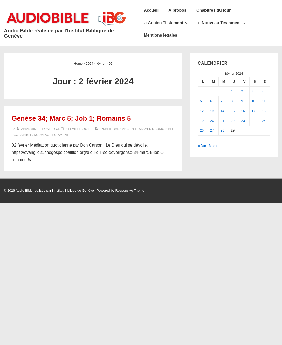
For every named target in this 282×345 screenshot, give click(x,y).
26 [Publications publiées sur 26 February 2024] (201, 130)
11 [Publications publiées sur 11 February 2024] (263, 101)
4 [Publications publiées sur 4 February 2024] (263, 91)
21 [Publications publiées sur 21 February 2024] (222, 121)
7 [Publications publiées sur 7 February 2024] (221, 101)
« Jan (202, 146)
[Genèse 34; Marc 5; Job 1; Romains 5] (77, 129)
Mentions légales (160, 35)
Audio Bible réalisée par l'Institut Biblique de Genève (59, 33)
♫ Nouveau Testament (222, 22)
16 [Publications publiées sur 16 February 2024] (243, 111)
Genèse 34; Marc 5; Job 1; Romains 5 (71, 118)
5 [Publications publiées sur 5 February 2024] (201, 101)
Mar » (213, 146)
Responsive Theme (130, 190)
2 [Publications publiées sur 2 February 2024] (242, 91)
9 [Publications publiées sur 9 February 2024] (242, 101)
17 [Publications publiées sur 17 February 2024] (253, 111)
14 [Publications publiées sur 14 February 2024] (222, 111)
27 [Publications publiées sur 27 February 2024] (212, 130)
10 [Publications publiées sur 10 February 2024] (253, 101)
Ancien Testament (137, 129)
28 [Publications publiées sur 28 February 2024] (222, 130)
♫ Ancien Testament (166, 22)
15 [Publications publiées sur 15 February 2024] (233, 111)
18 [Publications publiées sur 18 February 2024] (263, 111)
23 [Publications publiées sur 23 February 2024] (243, 121)
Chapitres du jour (213, 10)
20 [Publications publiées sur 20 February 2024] (212, 121)
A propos (177, 10)
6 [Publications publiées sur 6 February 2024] (211, 101)
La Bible (25, 135)
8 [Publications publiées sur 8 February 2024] (232, 101)
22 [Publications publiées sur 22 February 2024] (233, 121)
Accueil (151, 10)
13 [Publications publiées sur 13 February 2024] (212, 111)
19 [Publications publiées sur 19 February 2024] (201, 121)
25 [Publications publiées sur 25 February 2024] (263, 121)
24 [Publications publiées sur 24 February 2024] (253, 121)
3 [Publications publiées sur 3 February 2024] (252, 91)
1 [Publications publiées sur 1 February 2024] (232, 91)
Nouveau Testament (51, 135)
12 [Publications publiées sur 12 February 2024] (201, 111)
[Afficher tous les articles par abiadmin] (27, 129)
